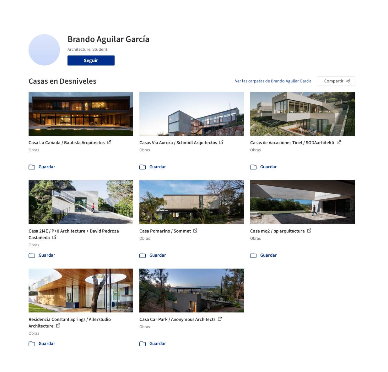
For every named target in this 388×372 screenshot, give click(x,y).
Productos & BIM (209, 8)
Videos (261, 8)
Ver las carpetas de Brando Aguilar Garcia (273, 81)
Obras (153, 8)
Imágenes (175, 8)
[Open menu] (368, 9)
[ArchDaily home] (20, 9)
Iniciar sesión (296, 8)
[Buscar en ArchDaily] (93, 9)
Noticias (240, 8)
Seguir (91, 60)
